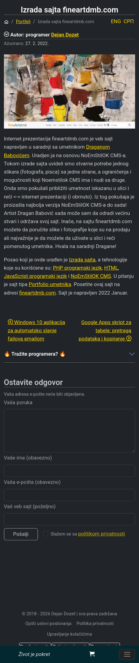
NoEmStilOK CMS (91, 276)
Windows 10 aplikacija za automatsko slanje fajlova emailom (36, 330)
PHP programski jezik (77, 268)
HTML (111, 268)
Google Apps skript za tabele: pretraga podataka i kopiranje (105, 330)
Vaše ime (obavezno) (28, 465)
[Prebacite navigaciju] (127, 654)
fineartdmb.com (37, 293)
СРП (129, 21)
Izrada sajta (82, 260)
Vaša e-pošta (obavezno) (32, 489)
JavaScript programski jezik (35, 276)
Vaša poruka (18, 410)
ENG (116, 21)
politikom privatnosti (101, 541)
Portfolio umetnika (50, 284)
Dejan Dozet (65, 35)
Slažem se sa (88, 541)
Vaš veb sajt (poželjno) (30, 514)
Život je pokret (34, 654)
